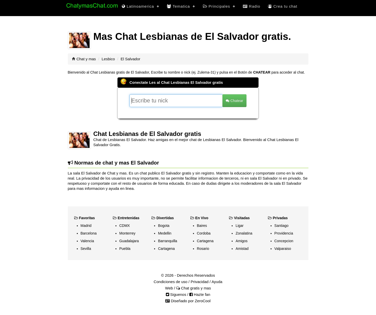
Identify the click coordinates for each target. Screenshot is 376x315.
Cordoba (204, 233)
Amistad (242, 249)
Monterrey (127, 233)
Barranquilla (167, 241)
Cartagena (166, 249)
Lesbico (108, 59)
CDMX (124, 226)
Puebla (125, 249)
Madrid (86, 226)
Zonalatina (243, 233)
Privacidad (200, 281)
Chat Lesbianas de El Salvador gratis (147, 133)
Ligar (239, 226)
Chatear (234, 101)
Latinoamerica (140, 6)
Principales (219, 6)
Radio (251, 6)
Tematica (181, 6)
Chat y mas (86, 59)
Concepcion (283, 241)
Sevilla (86, 249)
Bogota (163, 226)
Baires (202, 226)
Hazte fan (199, 294)
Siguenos (176, 294)
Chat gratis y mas (193, 288)
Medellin (164, 233)
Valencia (87, 241)
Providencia (283, 233)
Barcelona (89, 233)
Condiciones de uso (170, 281)
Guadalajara (129, 241)
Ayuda (216, 281)
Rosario (203, 249)
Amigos (241, 241)
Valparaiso (282, 249)
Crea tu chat (282, 6)
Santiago (281, 226)
